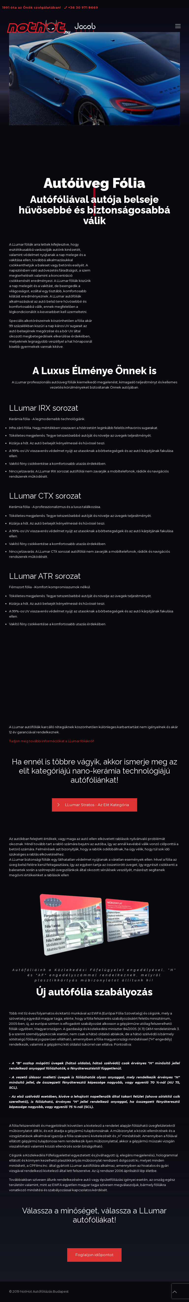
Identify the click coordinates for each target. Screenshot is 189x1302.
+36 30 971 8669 (83, 7)
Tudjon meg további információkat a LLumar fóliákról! (51, 741)
